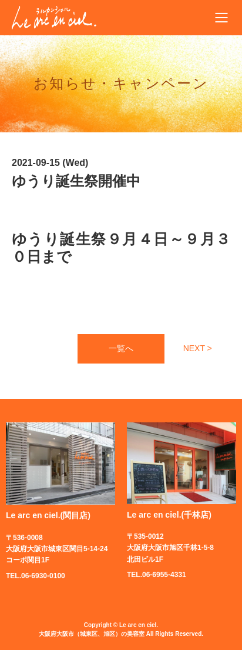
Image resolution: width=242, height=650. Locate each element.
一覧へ (121, 348)
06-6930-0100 (43, 576)
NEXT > (197, 348)
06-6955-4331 (164, 575)
